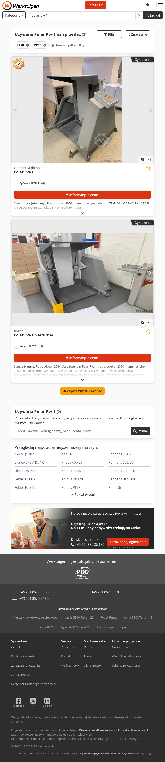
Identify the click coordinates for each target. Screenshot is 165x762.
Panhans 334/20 (120, 454)
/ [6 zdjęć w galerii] (146, 159)
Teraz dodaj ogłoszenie (128, 542)
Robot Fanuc (108, 617)
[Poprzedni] (15, 109)
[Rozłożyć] (82, 213)
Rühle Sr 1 (116, 487)
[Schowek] (147, 5)
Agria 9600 (46, 627)
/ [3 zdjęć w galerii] (146, 322)
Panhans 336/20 (120, 462)
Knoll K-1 (68, 454)
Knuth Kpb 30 (71, 462)
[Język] (153, 5)
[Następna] (149, 109)
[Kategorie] (14, 15)
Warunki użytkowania (124, 753)
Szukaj (153, 15)
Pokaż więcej (82, 494)
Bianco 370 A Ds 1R (29, 462)
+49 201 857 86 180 (34, 592)
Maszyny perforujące (111, 627)
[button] (160, 5)
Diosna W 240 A (26, 470)
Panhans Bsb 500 (121, 479)
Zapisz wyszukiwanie (82, 391)
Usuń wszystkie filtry (67, 45)
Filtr (109, 34)
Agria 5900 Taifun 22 (79, 617)
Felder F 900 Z (25, 479)
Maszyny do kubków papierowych (36, 617)
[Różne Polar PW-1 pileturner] (82, 273)
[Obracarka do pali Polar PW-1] (82, 110)
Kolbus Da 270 (72, 470)
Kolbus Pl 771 (71, 487)
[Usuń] (139, 15)
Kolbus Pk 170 (72, 479)
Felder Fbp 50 (25, 487)
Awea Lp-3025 (25, 454)
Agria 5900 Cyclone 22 (75, 627)
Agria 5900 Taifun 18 (138, 617)
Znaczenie (137, 34)
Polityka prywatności (96, 753)
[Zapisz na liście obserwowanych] (148, 168)
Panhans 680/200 (121, 470)
